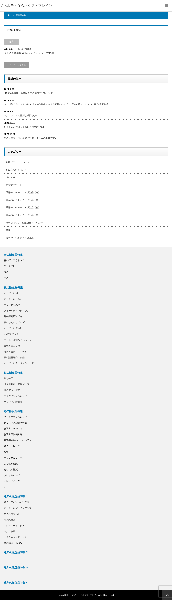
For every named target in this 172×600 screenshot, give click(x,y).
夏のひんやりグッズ (14, 322)
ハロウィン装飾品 (13, 401)
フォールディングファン (16, 310)
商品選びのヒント (25, 49)
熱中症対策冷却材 (13, 316)
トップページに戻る (16, 65)
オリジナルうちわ (13, 299)
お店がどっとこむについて (20, 162)
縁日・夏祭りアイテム (15, 351)
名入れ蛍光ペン (12, 514)
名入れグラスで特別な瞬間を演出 (21, 115)
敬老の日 (8, 378)
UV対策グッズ (11, 334)
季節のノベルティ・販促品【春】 (23, 207)
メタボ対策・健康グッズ (16, 384)
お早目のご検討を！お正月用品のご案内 (24, 127)
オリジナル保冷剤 (13, 328)
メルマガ (10, 177)
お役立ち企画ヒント (16, 169)
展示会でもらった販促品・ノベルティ (25, 222)
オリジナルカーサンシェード (19, 363)
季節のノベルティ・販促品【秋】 (23, 215)
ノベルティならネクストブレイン (26, 6)
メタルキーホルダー (14, 525)
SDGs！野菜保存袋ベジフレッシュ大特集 (29, 52)
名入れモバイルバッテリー (18, 502)
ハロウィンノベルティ (15, 396)
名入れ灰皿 (9, 531)
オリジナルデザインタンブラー (20, 508)
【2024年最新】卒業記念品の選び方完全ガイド (28, 93)
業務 (8, 230)
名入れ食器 (9, 519)
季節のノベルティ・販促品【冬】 (23, 192)
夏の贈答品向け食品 (14, 357)
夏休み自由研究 (12, 345)
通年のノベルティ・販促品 (20, 237)
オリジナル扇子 (12, 293)
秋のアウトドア (12, 390)
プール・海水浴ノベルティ (18, 340)
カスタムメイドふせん (15, 537)
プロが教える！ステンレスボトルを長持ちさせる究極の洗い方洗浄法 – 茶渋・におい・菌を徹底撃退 (56, 104)
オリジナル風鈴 (12, 304)
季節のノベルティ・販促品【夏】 (23, 200)
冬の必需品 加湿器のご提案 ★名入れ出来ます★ (30, 138)
